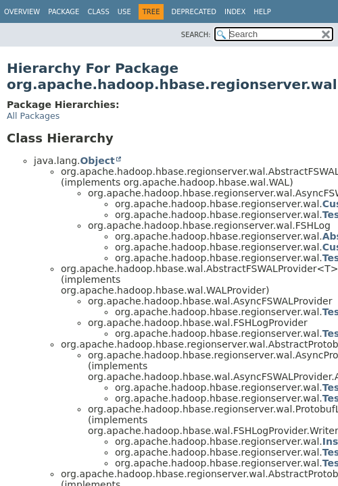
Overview (22, 12)
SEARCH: (196, 34)
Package (63, 12)
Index (234, 12)
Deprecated (193, 12)
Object (97, 160)
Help (262, 12)
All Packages (33, 116)
